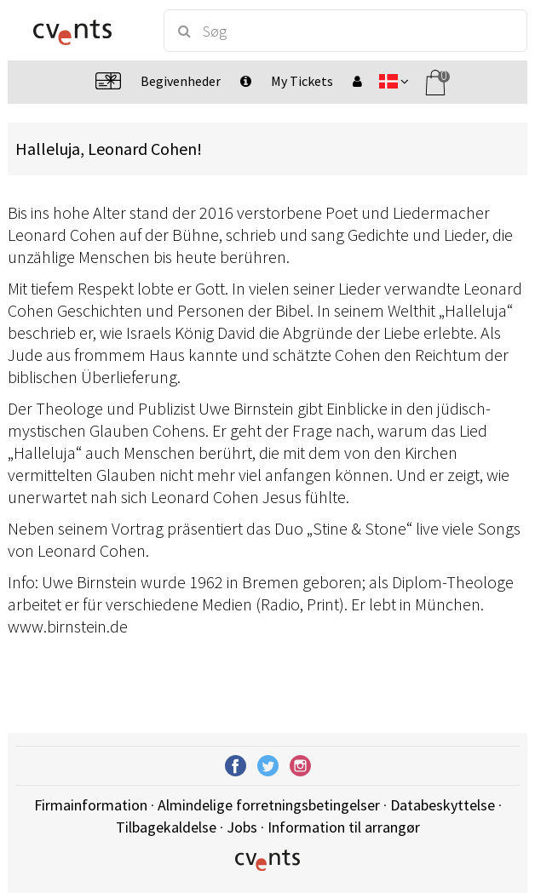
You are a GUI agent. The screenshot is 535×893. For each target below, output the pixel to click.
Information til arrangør (344, 827)
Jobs (242, 827)
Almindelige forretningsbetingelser (269, 805)
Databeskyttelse (442, 805)
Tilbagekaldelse (166, 827)
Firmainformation (90, 805)
